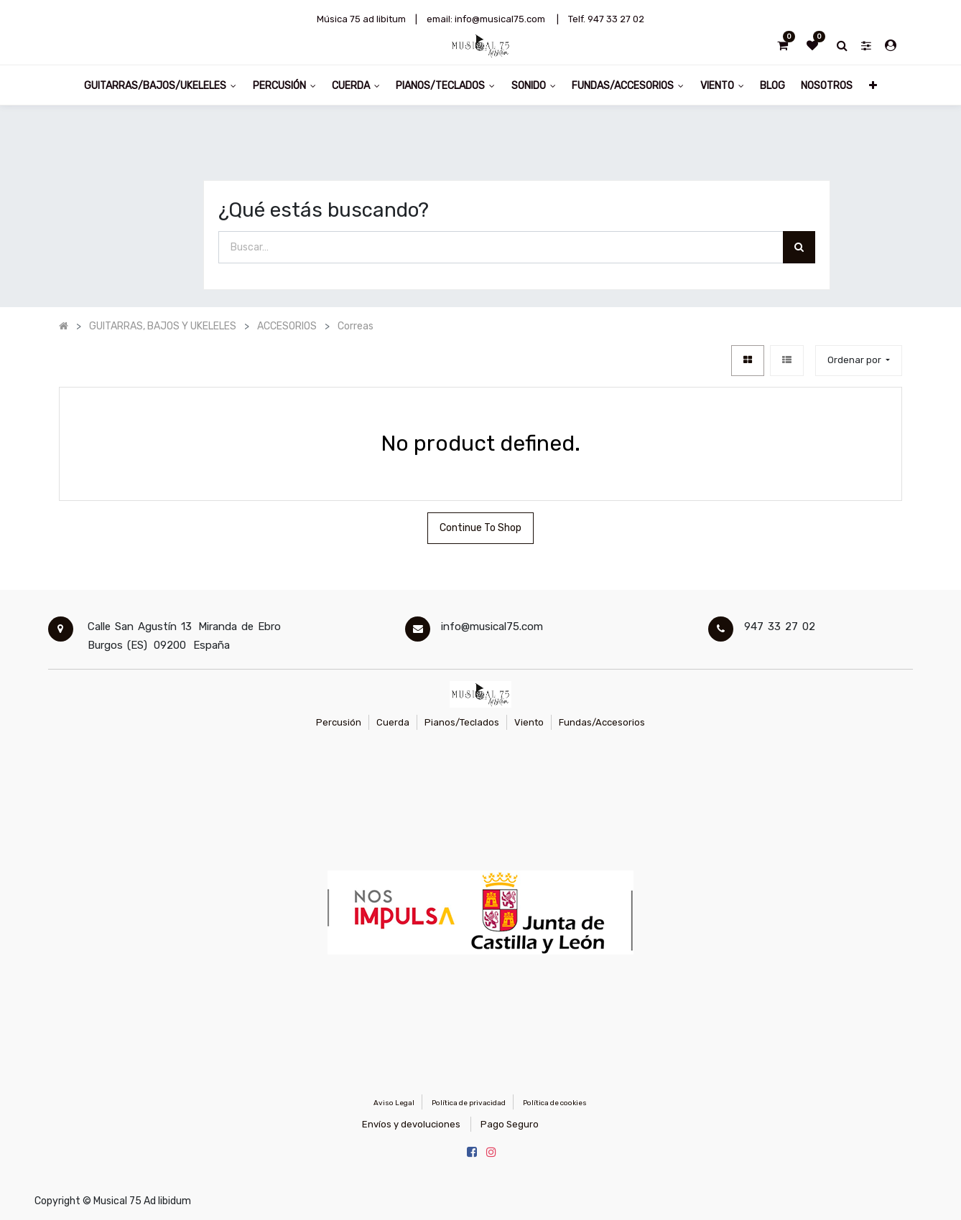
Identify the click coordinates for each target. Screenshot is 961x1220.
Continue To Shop (480, 528)
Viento (529, 722)
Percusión (338, 722)
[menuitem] (772, 85)
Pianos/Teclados (461, 722)
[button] (873, 85)
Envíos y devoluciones (411, 1124)
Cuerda (392, 722)
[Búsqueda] (799, 247)
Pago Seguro (509, 1124)
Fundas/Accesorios (602, 722)
